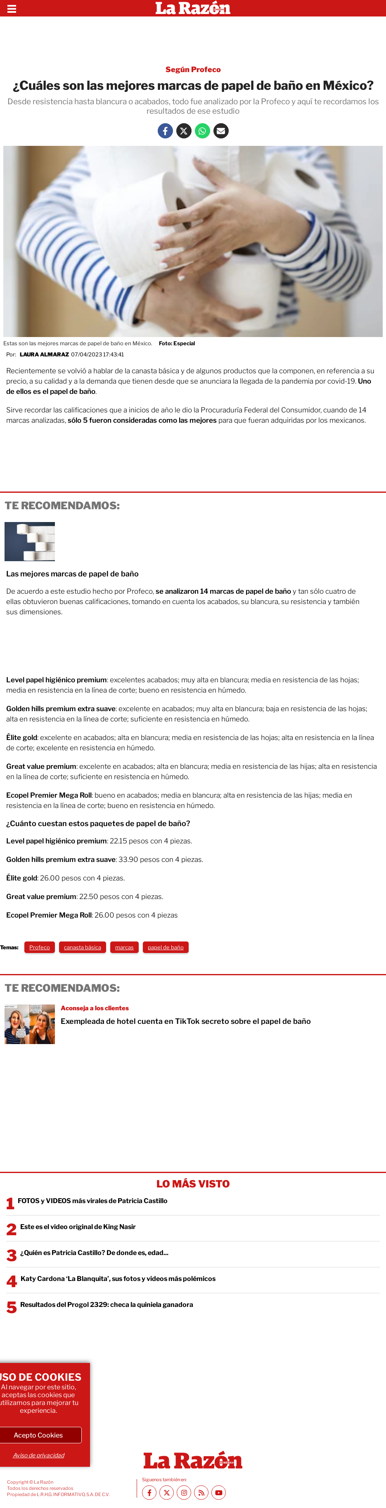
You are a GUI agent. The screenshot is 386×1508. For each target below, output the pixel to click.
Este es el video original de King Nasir (78, 1227)
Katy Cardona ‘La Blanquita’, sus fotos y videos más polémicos (118, 1279)
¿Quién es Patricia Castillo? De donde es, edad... (94, 1253)
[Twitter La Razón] (184, 130)
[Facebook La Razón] (165, 130)
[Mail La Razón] (221, 130)
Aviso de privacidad (38, 1455)
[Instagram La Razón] (184, 1492)
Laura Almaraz (44, 354)
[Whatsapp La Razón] (202, 130)
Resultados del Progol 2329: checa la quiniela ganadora (106, 1305)
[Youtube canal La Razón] (218, 1492)
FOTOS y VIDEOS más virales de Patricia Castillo (93, 1201)
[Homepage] (193, 8)
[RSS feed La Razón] (201, 1492)
